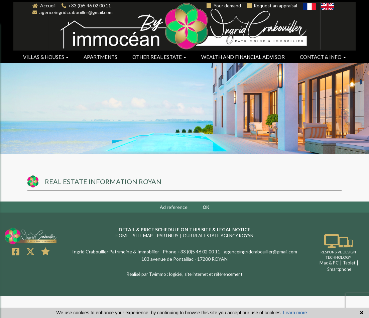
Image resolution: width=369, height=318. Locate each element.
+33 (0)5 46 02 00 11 (86, 5)
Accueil (43, 5)
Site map (143, 235)
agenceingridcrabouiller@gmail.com (72, 12)
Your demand (224, 5)
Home (122, 235)
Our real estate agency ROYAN (218, 235)
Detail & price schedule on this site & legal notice (184, 229)
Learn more (295, 312)
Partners (167, 235)
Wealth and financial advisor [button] (243, 57)
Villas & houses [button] (46, 57)
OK (206, 207)
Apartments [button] (100, 57)
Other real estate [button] (159, 57)
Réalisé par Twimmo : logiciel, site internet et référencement (184, 274)
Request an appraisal (272, 5)
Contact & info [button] (323, 57)
